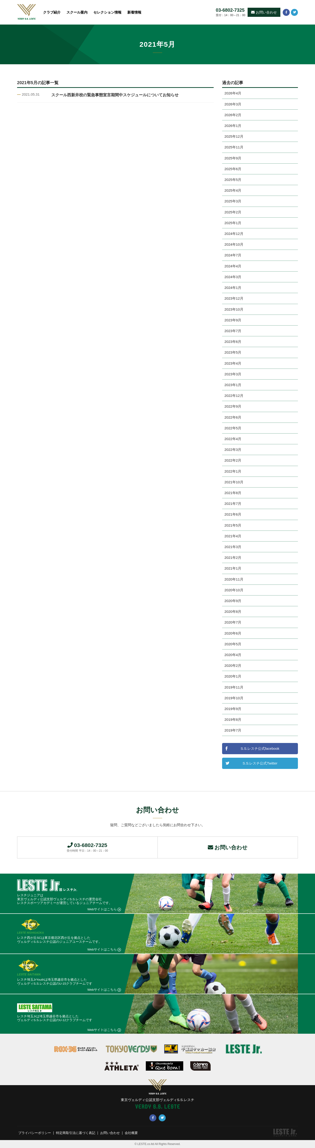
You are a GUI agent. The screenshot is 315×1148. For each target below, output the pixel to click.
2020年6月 (232, 633)
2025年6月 (232, 169)
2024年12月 (233, 234)
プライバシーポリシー (34, 1133)
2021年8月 (232, 493)
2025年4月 (232, 190)
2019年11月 (233, 687)
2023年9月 (232, 320)
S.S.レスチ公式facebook (260, 748)
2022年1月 (232, 471)
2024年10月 (233, 244)
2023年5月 (232, 352)
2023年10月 (233, 309)
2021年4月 (232, 536)
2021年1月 (232, 568)
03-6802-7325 (230, 10)
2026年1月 (232, 126)
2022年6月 (232, 417)
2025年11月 (233, 147)
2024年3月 (232, 277)
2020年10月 (233, 590)
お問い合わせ (264, 12)
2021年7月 (232, 504)
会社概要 (131, 1133)
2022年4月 (232, 439)
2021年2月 (232, 558)
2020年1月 (232, 676)
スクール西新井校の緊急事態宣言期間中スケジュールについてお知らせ (115, 95)
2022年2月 (232, 460)
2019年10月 (233, 698)
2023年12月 (233, 298)
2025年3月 (232, 201)
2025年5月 (232, 180)
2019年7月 (232, 730)
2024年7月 (232, 255)
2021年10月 (233, 482)
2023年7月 (232, 331)
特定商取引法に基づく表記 (75, 1133)
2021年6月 (232, 514)
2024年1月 (232, 288)
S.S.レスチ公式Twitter (260, 763)
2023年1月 (232, 385)
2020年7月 (232, 622)
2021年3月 (232, 547)
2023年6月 (232, 342)
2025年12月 (233, 136)
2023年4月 (232, 363)
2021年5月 (232, 525)
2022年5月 (232, 428)
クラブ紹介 (52, 12)
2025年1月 (232, 223)
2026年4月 (232, 93)
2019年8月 (232, 719)
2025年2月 (232, 212)
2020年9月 (232, 601)
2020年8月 (232, 611)
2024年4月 (232, 266)
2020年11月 (233, 579)
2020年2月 (232, 665)
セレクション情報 (107, 12)
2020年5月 (232, 644)
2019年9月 (232, 709)
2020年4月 (232, 655)
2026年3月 (232, 104)
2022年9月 (232, 406)
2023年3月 (232, 374)
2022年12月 (233, 396)
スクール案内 (77, 12)
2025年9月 (232, 158)
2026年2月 (232, 115)
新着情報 (134, 12)
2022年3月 (232, 450)
